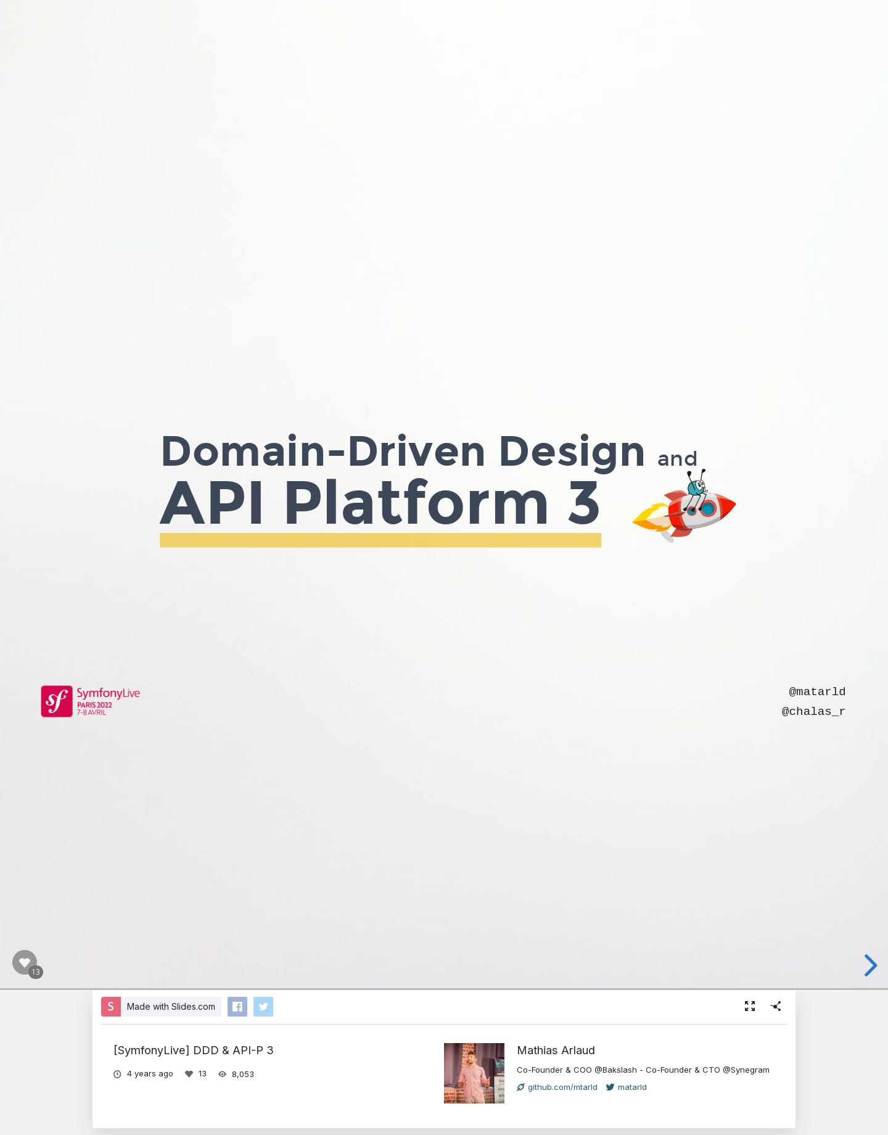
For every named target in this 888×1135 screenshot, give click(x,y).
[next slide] (869, 965)
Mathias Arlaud (556, 1050)
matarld (626, 1087)
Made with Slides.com (171, 1006)
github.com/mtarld (557, 1087)
